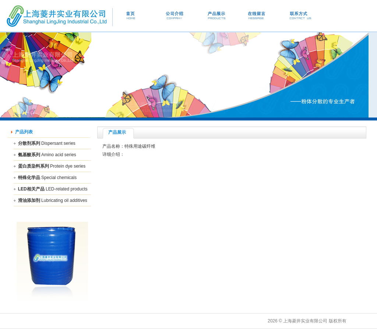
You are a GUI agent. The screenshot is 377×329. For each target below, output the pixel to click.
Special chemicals (59, 177)
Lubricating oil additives (64, 200)
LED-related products (66, 189)
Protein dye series (67, 166)
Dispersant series (58, 143)
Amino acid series (58, 154)
